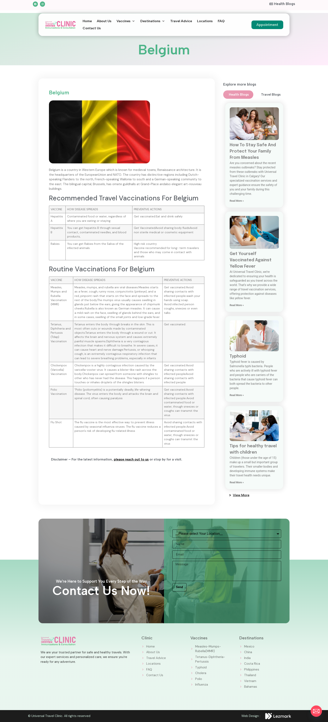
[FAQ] (221, 21)
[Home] (87, 21)
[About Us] (104, 21)
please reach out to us (131, 459)
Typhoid (238, 356)
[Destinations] (153, 21)
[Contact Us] (91, 28)
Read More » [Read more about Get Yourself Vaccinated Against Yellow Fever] (237, 305)
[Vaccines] (126, 21)
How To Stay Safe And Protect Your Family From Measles (253, 151)
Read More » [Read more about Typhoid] (237, 395)
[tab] (238, 94)
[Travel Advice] (181, 21)
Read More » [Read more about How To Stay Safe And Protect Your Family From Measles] (237, 200)
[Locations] (205, 21)
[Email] (316, 711)
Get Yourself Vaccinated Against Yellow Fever (251, 260)
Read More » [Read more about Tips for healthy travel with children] (237, 482)
